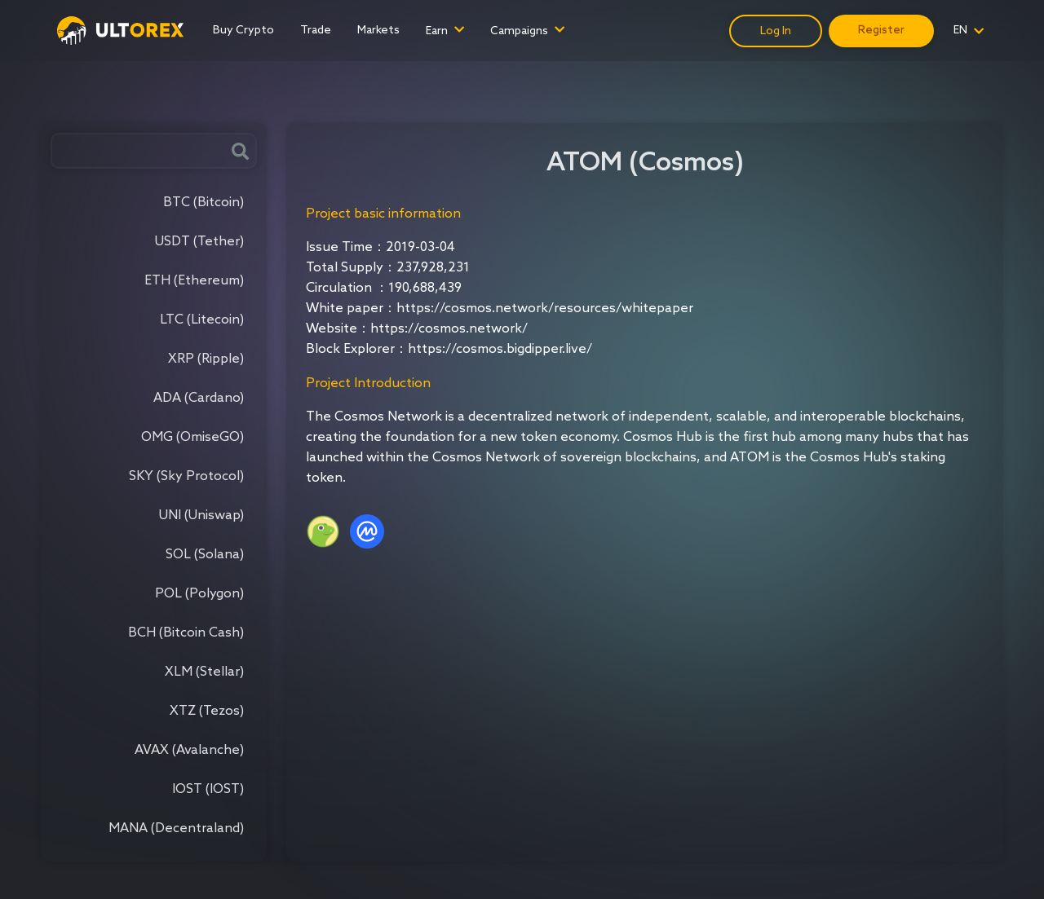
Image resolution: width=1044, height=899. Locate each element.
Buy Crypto (243, 30)
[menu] (464, 30)
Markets (378, 30)
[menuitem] (243, 30)
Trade (315, 30)
